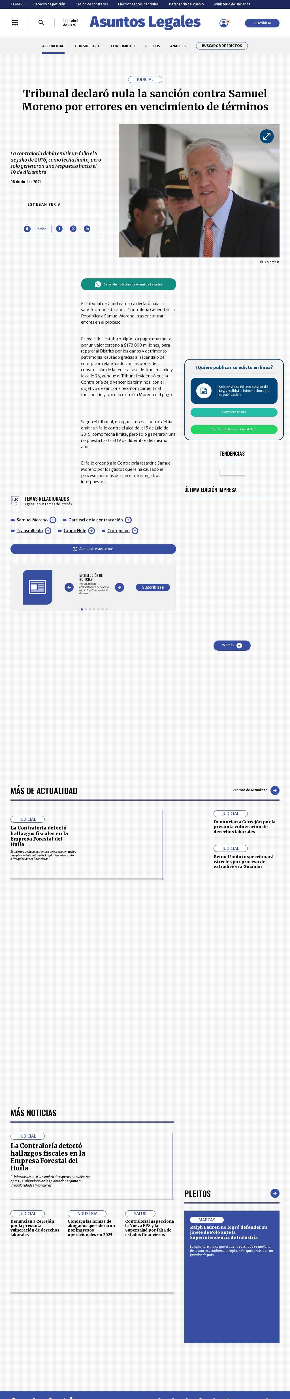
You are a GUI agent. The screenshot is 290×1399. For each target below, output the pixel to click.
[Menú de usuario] (223, 23)
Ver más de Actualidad (256, 790)
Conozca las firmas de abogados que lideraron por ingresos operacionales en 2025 (91, 1228)
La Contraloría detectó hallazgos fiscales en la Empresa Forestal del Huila (39, 836)
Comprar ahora (234, 412)
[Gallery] (94, 584)
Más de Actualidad (43, 790)
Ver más (232, 645)
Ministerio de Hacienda (232, 4)
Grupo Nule (75, 530)
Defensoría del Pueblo (186, 4)
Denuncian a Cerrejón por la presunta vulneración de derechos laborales (245, 826)
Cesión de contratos (92, 4)
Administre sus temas (93, 549)
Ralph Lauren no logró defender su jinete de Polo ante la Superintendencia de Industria (228, 1232)
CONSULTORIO (88, 46)
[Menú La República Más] (15, 23)
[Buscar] (41, 23)
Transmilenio (30, 530)
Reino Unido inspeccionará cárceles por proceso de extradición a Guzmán (244, 861)
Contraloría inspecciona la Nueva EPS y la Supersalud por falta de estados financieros (149, 1228)
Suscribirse (262, 23)
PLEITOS (152, 46)
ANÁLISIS (177, 46)
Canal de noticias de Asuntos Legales (128, 284)
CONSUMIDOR (123, 46)
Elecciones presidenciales (138, 4)
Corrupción (118, 530)
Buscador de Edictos (222, 46)
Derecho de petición (49, 4)
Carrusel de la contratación (96, 520)
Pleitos (197, 1193)
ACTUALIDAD (53, 46)
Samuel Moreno (32, 520)
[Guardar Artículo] (34, 229)
